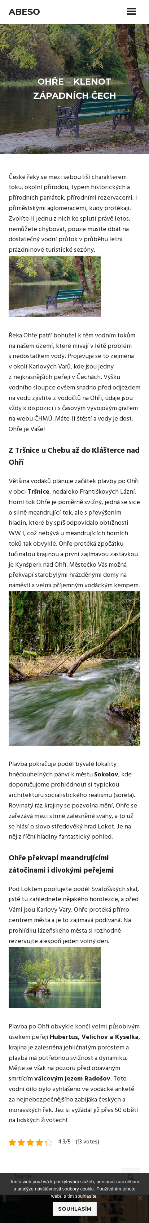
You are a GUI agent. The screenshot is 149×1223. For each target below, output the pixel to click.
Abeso (24, 12)
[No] (140, 1197)
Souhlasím (74, 1209)
